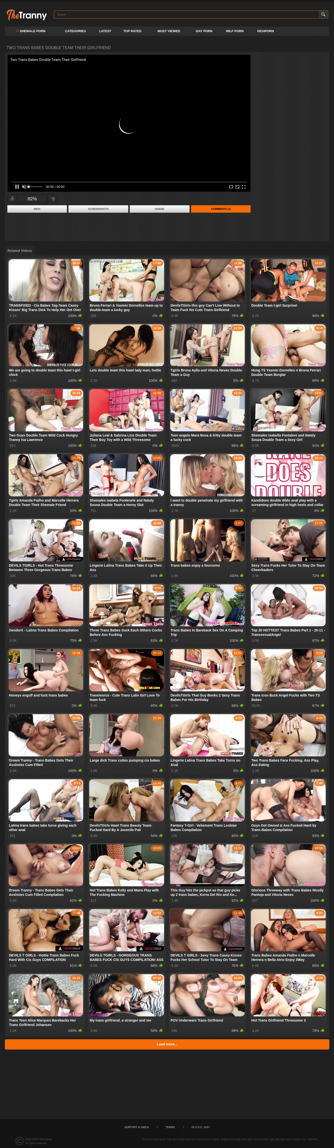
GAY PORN (204, 31)
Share (160, 208)
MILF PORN (235, 31)
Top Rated (132, 31)
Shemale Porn (30, 31)
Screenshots (98, 208)
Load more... (167, 1044)
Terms (170, 1127)
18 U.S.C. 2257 (200, 1127)
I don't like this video (53, 198)
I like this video (12, 198)
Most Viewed (168, 31)
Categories (75, 31)
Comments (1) (221, 208)
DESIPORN (265, 31)
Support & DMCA (136, 1127)
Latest (105, 31)
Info (37, 208)
